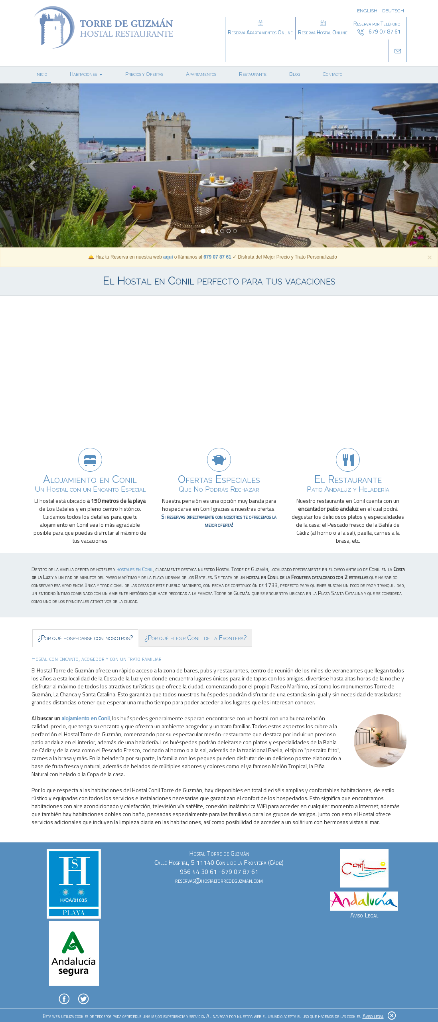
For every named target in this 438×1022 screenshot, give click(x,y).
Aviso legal (373, 1016)
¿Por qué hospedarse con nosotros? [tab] (85, 638)
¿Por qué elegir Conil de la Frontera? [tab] (195, 638)
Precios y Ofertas (144, 74)
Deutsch (393, 11)
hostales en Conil (134, 569)
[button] (33, 165)
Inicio (41, 74)
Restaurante (252, 74)
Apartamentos (201, 74)
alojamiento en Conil (85, 718)
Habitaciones (86, 74)
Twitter (83, 998)
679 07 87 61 (217, 257)
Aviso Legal (364, 915)
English (367, 11)
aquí (168, 257)
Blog (294, 74)
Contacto (332, 74)
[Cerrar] (429, 257)
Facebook (64, 998)
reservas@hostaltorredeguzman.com (219, 880)
